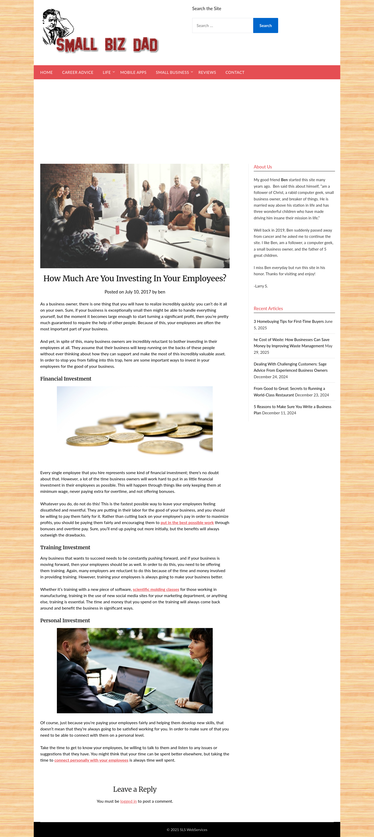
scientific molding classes (156, 589)
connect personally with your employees (91, 759)
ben (161, 292)
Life (107, 72)
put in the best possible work (187, 522)
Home (46, 72)
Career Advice (77, 72)
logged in (128, 801)
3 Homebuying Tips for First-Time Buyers (289, 321)
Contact (234, 72)
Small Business (172, 72)
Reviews (207, 72)
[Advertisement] (187, 118)
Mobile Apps (133, 72)
